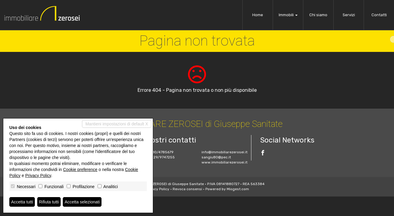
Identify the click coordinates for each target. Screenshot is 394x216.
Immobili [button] (288, 15)
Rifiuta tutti (49, 202)
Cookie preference (80, 169)
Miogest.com (238, 189)
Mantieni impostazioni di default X (116, 124)
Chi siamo (318, 15)
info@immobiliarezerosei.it (224, 152)
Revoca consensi (187, 189)
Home (257, 15)
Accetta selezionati (82, 202)
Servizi (349, 15)
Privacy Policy (157, 189)
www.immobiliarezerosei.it (224, 162)
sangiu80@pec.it (216, 157)
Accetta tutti (22, 202)
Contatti (379, 15)
